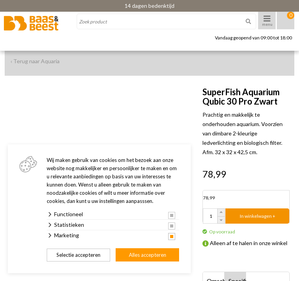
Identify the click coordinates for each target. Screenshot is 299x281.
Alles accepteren (147, 255)
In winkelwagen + (257, 216)
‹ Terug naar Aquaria (35, 61)
